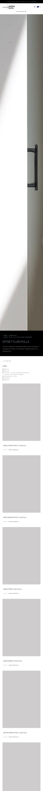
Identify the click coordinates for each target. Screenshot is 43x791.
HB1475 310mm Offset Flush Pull (15, 733)
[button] (34, 6)
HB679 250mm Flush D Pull (12, 661)
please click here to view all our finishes (21, 1)
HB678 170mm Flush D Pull (12, 589)
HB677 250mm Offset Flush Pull (15, 517)
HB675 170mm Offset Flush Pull (15, 445)
